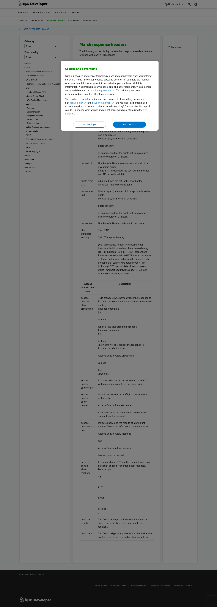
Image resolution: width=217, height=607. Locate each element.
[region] (110, 96)
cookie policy (76, 102)
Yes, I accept (129, 124)
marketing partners (101, 90)
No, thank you (89, 124)
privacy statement (101, 102)
